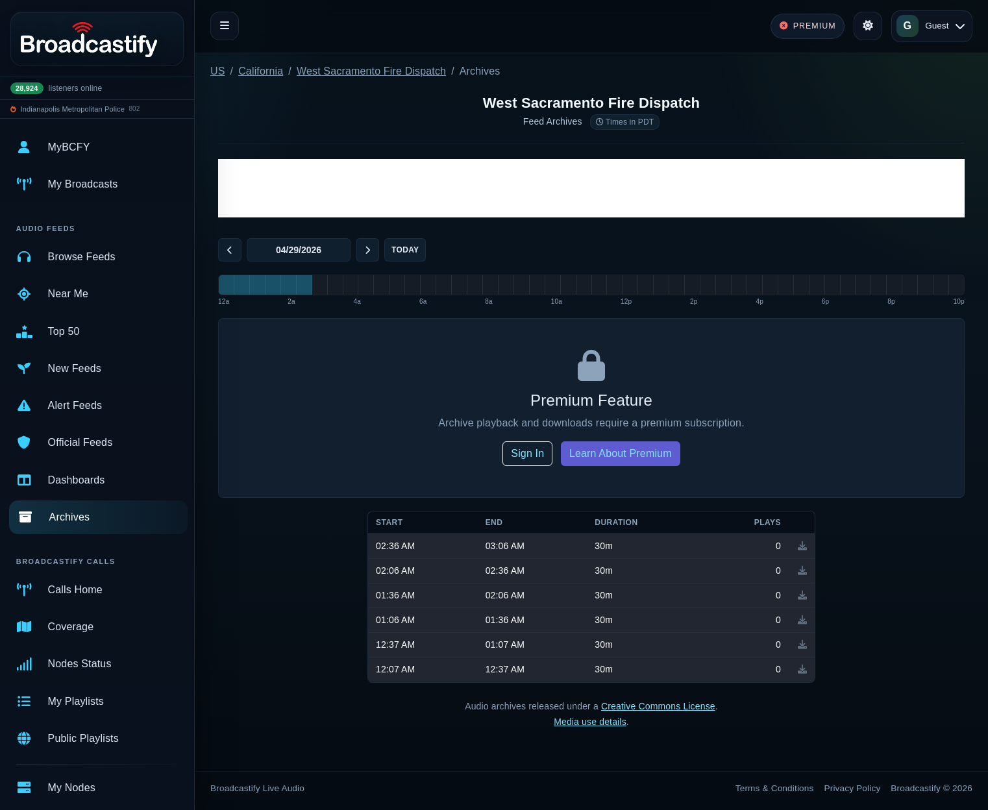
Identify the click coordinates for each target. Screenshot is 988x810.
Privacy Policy (852, 788)
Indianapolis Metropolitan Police (73, 109)
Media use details (590, 722)
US (217, 71)
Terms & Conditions (774, 788)
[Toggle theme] (868, 26)
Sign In (527, 453)
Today (405, 249)
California (260, 71)
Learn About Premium (620, 453)
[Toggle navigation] (224, 26)
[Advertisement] (591, 188)
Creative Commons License (658, 706)
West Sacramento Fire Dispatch (371, 71)
